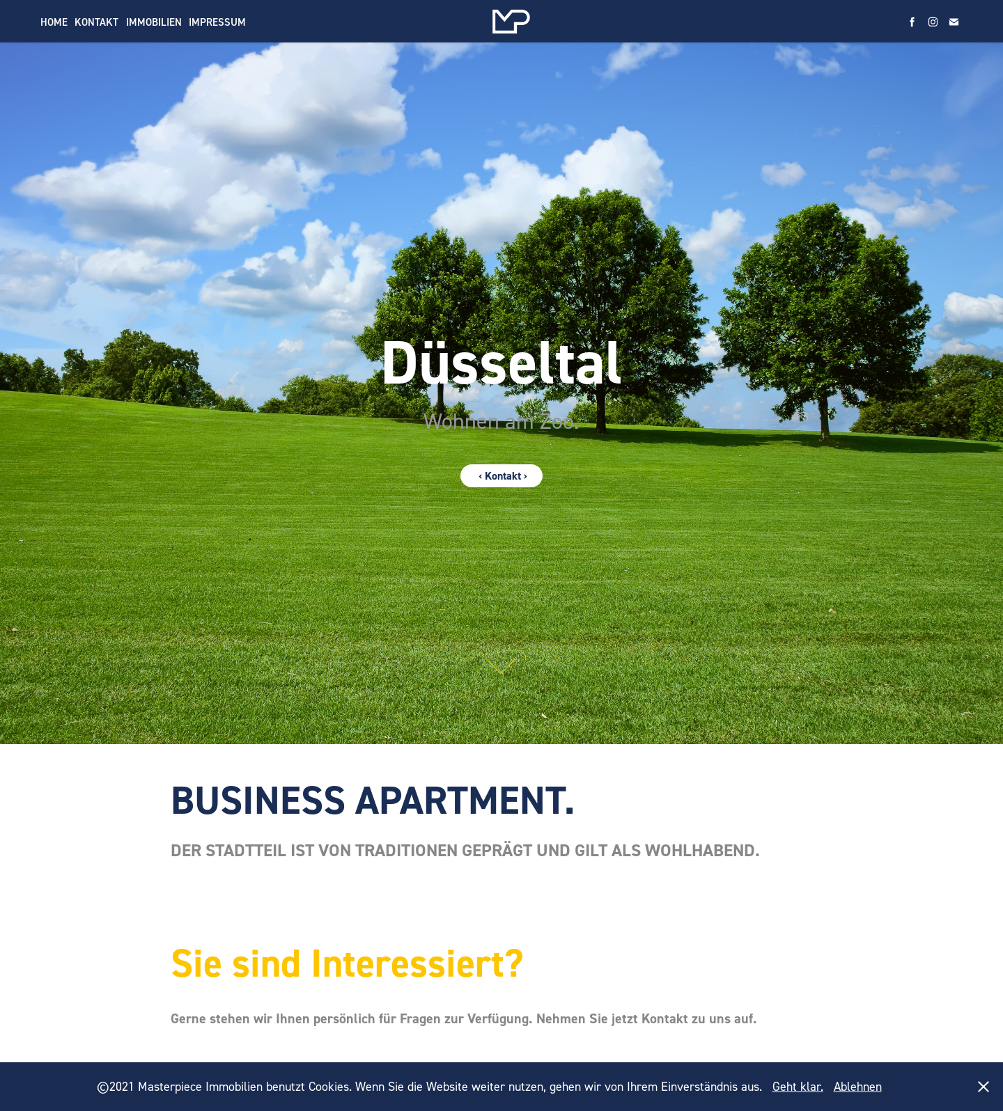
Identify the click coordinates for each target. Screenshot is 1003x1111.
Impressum (217, 22)
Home (54, 22)
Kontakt (96, 22)
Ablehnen (858, 1086)
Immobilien (154, 22)
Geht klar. (797, 1086)
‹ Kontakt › (501, 475)
